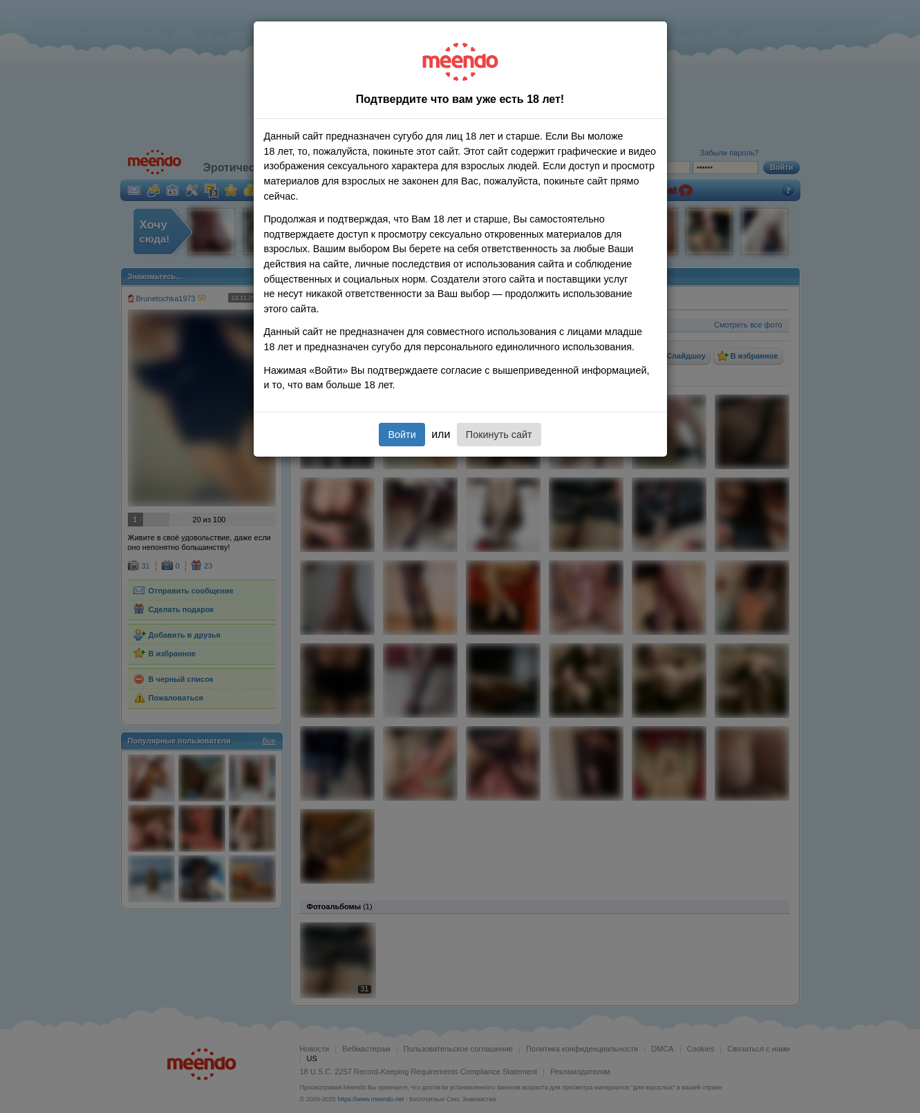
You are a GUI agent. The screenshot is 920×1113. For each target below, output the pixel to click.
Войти (401, 434)
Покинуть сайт (499, 434)
